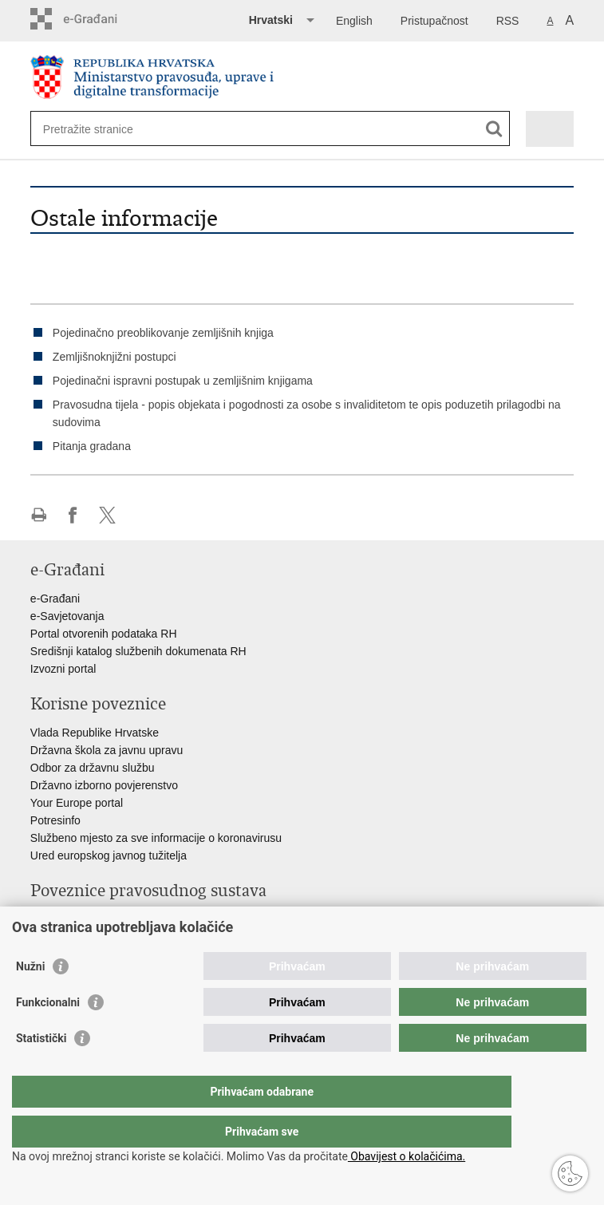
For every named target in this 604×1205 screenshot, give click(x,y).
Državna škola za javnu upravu (106, 750)
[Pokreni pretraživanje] (494, 128)
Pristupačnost (434, 20)
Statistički (41, 1070)
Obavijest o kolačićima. (406, 1156)
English (354, 20)
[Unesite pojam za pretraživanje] (101, 129)
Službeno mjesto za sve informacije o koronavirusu (156, 838)
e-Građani (55, 598)
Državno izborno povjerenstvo (104, 785)
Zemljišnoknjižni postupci (114, 356)
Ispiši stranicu (38, 515)
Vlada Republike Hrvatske (94, 732)
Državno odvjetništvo (82, 936)
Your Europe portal (76, 802)
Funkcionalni (48, 1034)
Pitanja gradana (92, 446)
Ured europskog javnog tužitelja (108, 855)
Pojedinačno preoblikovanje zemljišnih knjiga (163, 332)
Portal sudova (64, 919)
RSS (507, 20)
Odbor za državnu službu (92, 767)
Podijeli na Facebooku (73, 515)
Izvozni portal (63, 668)
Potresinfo (55, 820)
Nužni (30, 998)
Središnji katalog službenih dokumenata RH (138, 651)
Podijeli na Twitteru (107, 515)
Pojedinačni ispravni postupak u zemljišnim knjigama (183, 380)
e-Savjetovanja (67, 616)
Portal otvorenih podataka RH (103, 633)
